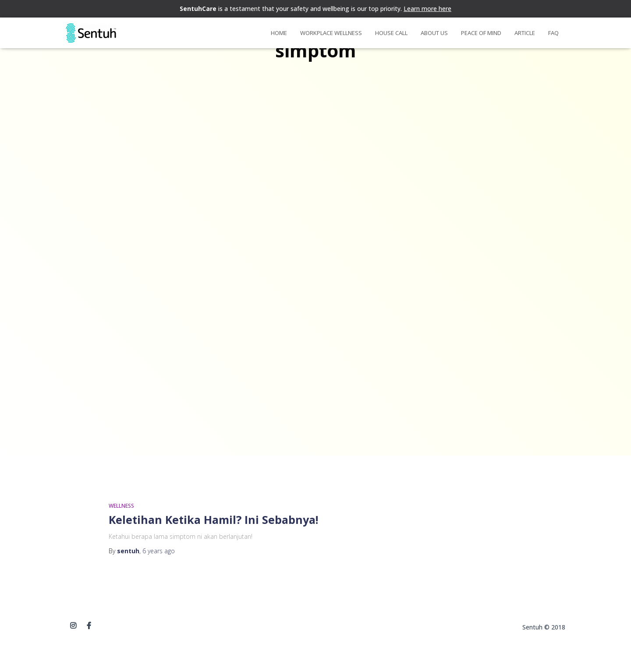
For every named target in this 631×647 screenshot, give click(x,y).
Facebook (89, 626)
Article (524, 33)
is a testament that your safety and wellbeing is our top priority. (315, 8)
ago (158, 551)
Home (279, 33)
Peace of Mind (481, 33)
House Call (391, 33)
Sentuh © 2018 (543, 627)
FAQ (553, 33)
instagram (73, 626)
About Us (434, 33)
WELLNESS (121, 505)
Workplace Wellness (331, 33)
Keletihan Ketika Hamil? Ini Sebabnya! (213, 519)
